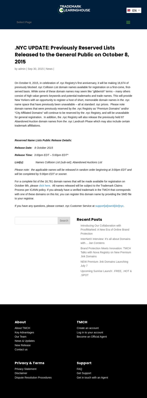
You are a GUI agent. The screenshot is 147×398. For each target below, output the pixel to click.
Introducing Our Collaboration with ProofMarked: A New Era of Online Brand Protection (105, 229)
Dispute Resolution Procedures (33, 377)
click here (44, 185)
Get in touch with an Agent (92, 377)
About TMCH (22, 328)
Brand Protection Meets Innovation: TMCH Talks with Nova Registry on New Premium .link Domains (106, 252)
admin (21, 68)
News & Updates (25, 340)
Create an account (88, 328)
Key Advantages (24, 332)
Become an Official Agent (92, 336)
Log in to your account (90, 332)
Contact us (21, 349)
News (49, 68)
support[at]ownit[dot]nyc (109, 205)
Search (64, 220)
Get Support (84, 373)
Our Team (20, 336)
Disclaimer (21, 373)
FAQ (79, 368)
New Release (23, 345)
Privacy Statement (26, 368)
